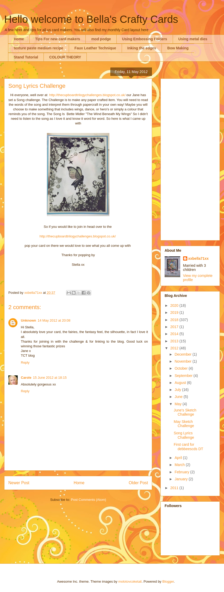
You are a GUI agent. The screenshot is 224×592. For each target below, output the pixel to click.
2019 (174, 312)
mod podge (101, 39)
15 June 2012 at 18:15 (49, 378)
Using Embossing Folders (144, 39)
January (182, 479)
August (181, 383)
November (183, 361)
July (178, 390)
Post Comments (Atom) (88, 500)
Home (19, 39)
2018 (174, 320)
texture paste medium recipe (38, 48)
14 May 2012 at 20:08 (54, 320)
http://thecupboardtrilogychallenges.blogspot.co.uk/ (87, 95)
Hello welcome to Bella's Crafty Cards (91, 19)
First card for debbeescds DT (188, 446)
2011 (174, 488)
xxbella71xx (198, 258)
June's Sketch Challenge (185, 412)
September (184, 376)
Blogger (168, 581)
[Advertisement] (190, 158)
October (182, 368)
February (182, 472)
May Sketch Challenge (184, 424)
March (180, 465)
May (178, 404)
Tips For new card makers (57, 39)
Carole (26, 378)
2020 (174, 305)
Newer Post (18, 483)
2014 (174, 334)
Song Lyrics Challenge (184, 435)
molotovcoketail (130, 581)
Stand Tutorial (26, 57)
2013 (174, 341)
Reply (25, 362)
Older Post (138, 483)
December (183, 354)
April (179, 458)
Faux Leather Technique (95, 48)
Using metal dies (192, 39)
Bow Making (178, 48)
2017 (174, 327)
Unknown (28, 320)
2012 (174, 348)
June (179, 397)
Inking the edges (141, 48)
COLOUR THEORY (65, 57)
